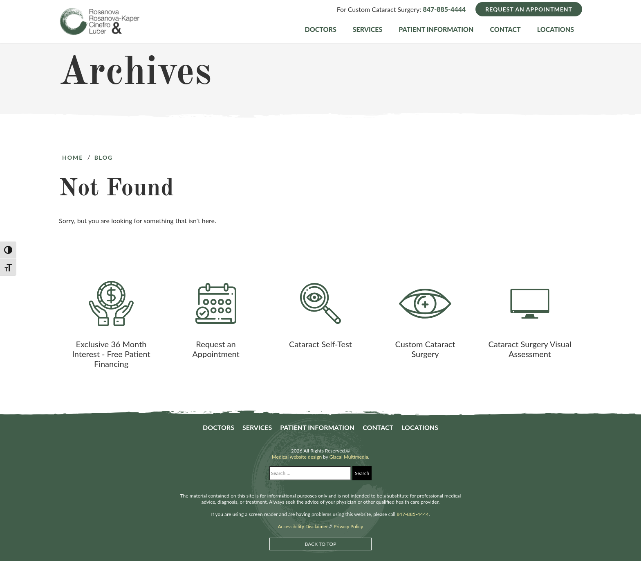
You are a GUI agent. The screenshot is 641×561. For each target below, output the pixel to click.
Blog (103, 157)
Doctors (320, 29)
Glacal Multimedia (348, 457)
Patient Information (436, 29)
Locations (555, 29)
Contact (505, 29)
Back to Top (320, 544)
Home (72, 157)
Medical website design (297, 457)
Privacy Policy (348, 526)
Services (368, 29)
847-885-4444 (444, 9)
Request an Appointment (528, 9)
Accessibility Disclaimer (303, 526)
